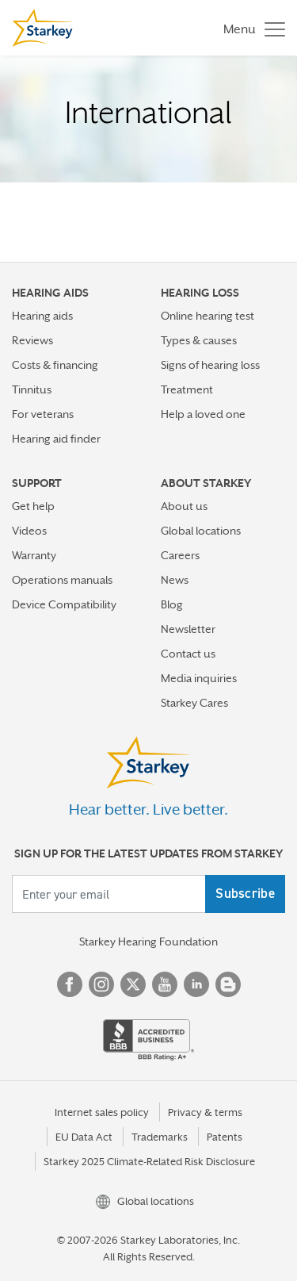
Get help (33, 506)
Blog (172, 604)
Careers (180, 555)
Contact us (188, 653)
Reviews (32, 340)
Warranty (34, 555)
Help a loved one (203, 414)
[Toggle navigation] (250, 28)
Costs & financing (55, 365)
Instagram (101, 984)
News (174, 579)
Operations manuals (62, 579)
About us (184, 506)
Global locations (201, 530)
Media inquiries (199, 678)
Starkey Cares (194, 702)
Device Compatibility (64, 604)
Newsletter (188, 629)
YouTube (164, 984)
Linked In (196, 984)
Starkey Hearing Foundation (148, 941)
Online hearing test (207, 315)
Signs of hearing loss (210, 365)
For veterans (43, 414)
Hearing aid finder (56, 438)
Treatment (187, 389)
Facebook (69, 984)
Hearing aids (42, 315)
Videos (29, 530)
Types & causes (199, 340)
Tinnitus (31, 389)
